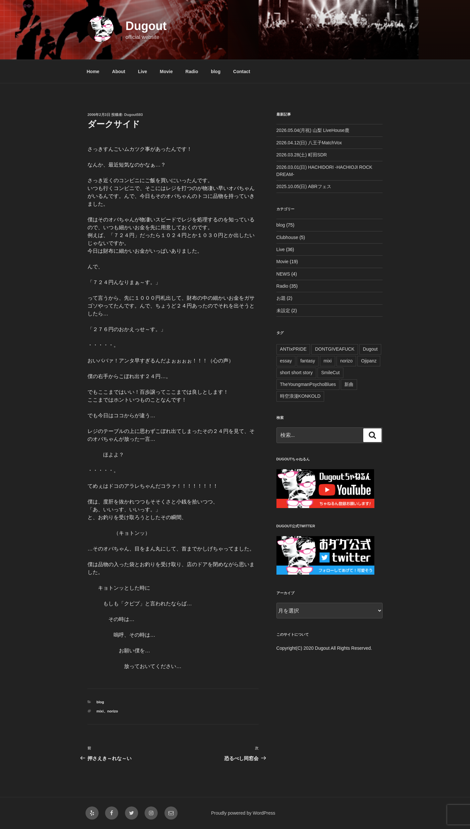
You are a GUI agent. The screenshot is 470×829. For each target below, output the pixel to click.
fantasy (307, 360)
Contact (241, 71)
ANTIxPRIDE (293, 349)
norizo (112, 711)
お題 (281, 298)
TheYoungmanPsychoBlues (308, 384)
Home (93, 71)
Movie (166, 71)
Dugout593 (133, 115)
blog (216, 71)
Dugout (145, 26)
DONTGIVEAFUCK (334, 349)
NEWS (283, 274)
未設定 (283, 310)
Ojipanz (368, 360)
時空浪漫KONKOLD (300, 396)
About (118, 71)
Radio (191, 71)
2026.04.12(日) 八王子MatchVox (309, 142)
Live (142, 71)
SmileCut (330, 372)
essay (286, 360)
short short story (296, 372)
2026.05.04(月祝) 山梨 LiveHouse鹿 (312, 130)
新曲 (348, 384)
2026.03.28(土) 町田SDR (301, 154)
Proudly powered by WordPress (243, 813)
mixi (100, 711)
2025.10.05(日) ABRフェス (303, 186)
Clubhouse (287, 237)
